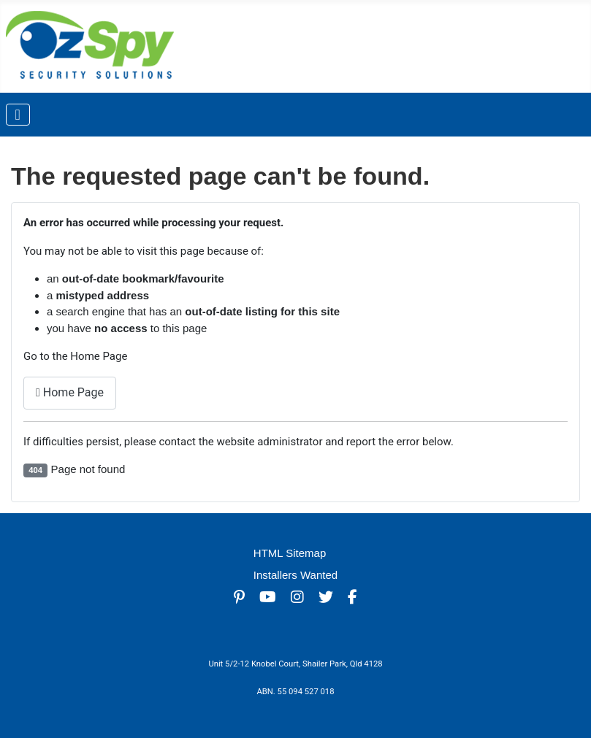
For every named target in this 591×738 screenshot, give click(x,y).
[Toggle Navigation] (18, 115)
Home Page (70, 392)
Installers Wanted (295, 575)
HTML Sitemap (289, 553)
